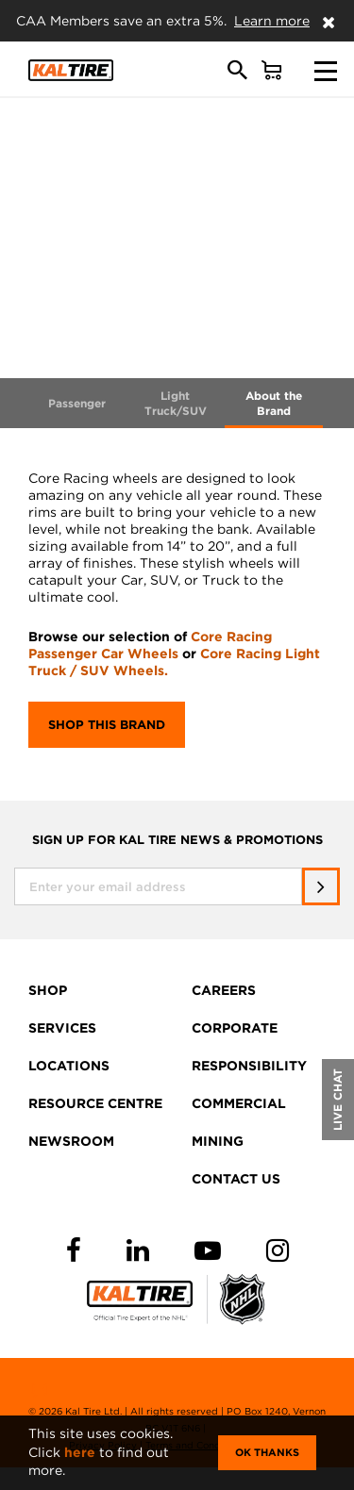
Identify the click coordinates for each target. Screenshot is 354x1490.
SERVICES (62, 1027)
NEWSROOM (71, 1141)
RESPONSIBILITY (249, 1065)
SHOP (47, 990)
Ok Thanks (267, 1452)
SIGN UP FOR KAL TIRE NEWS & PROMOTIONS (177, 840)
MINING (218, 1141)
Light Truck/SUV (175, 403)
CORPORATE (235, 1027)
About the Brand (273, 403)
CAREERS (224, 990)
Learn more (272, 20)
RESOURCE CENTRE (95, 1103)
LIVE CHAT (337, 1099)
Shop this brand (106, 725)
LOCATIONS (69, 1065)
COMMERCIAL (239, 1103)
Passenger (77, 403)
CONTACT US (236, 1178)
